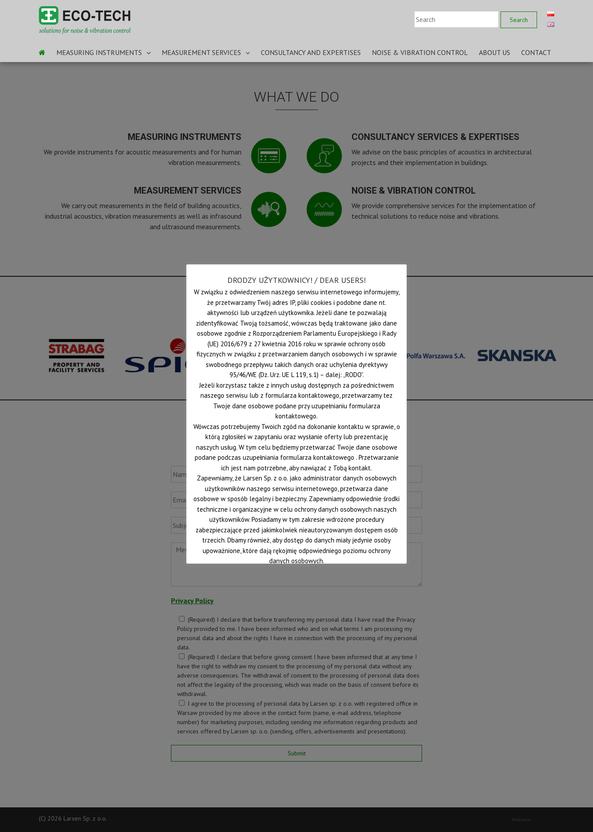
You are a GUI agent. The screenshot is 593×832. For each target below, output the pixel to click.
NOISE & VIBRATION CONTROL (420, 52)
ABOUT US (494, 52)
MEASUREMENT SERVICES (201, 52)
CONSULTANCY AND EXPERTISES (311, 52)
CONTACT (536, 52)
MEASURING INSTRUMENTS (99, 52)
